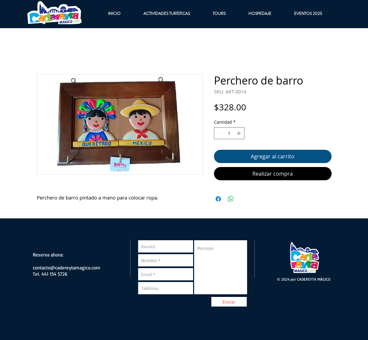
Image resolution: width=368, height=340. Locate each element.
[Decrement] (219, 133)
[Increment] (239, 133)
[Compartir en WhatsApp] (231, 199)
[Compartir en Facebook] (218, 199)
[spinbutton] (229, 133)
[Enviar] (229, 302)
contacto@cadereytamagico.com (66, 267)
